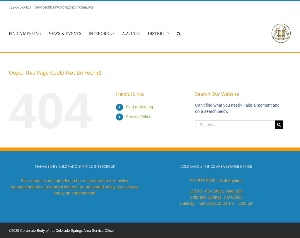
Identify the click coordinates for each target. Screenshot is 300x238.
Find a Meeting (139, 107)
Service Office (138, 116)
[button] (178, 33)
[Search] (279, 124)
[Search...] (235, 124)
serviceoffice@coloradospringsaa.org (64, 7)
